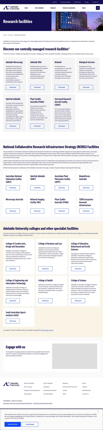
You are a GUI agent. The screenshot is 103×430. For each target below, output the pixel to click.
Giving (86, 2)
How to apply (28, 386)
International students (49, 390)
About (84, 383)
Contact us (95, 2)
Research (65, 383)
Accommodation (48, 394)
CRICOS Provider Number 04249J (42, 403)
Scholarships (27, 394)
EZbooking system (47, 330)
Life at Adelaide (47, 383)
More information (30, 424)
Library (55, 2)
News (64, 394)
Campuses (46, 386)
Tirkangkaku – (12, 400)
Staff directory (86, 390)
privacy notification (16, 416)
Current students (65, 2)
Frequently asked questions (32, 390)
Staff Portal (77, 2)
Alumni (65, 390)
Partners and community (70, 386)
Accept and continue (12, 424)
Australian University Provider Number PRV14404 (17, 403)
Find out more (13, 87)
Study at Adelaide (29, 383)
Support (84, 386)
